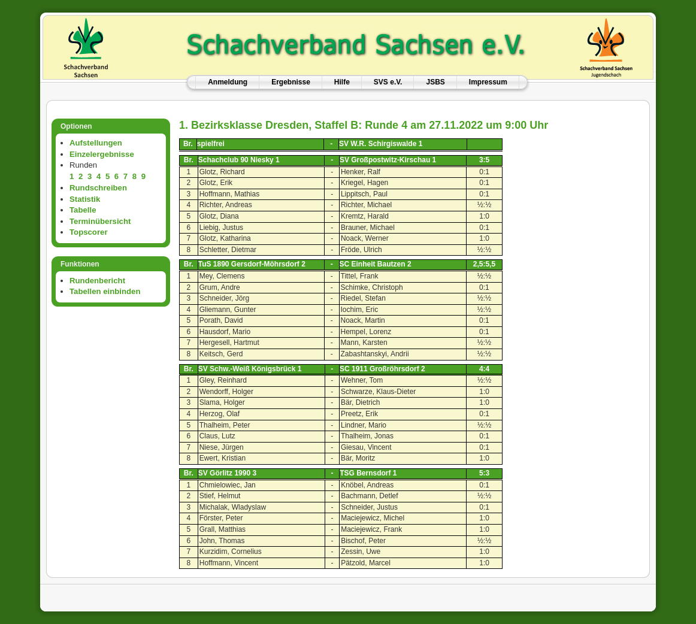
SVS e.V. (388, 82)
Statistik (84, 199)
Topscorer (88, 232)
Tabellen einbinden (104, 291)
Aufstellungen (95, 142)
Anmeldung (227, 82)
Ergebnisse (290, 82)
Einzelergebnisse (101, 154)
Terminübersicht (100, 221)
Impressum (488, 82)
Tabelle (82, 209)
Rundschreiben (98, 187)
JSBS (435, 82)
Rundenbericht (97, 280)
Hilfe (342, 82)
